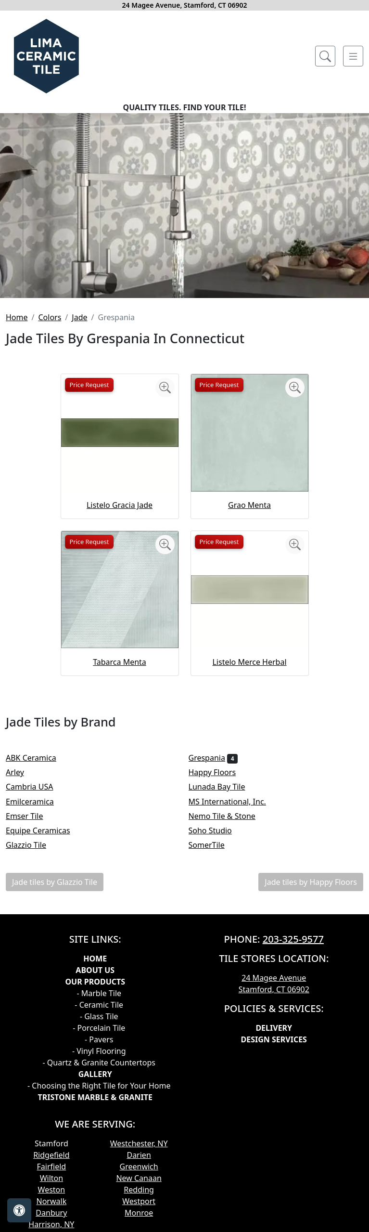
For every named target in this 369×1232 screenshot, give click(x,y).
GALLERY (95, 1074)
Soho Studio (217, 830)
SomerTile (213, 845)
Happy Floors (219, 772)
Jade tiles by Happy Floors (311, 882)
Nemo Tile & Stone (230, 816)
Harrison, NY (51, 1224)
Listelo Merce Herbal (249, 662)
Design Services (274, 1039)
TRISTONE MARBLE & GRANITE (95, 1097)
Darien (139, 1155)
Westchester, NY (139, 1143)
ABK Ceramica (37, 757)
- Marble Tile (98, 993)
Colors (49, 317)
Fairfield (51, 1166)
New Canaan (138, 1178)
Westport (138, 1201)
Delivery (273, 1028)
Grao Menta (249, 505)
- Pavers (99, 1039)
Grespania (213, 757)
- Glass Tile (99, 1016)
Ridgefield (51, 1155)
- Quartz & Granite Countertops (99, 1062)
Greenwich (139, 1166)
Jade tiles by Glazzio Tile (54, 882)
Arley (21, 772)
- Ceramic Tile (99, 1004)
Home (17, 317)
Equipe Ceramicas (44, 830)
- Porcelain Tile (99, 1028)
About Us (95, 970)
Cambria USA (36, 786)
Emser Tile (31, 816)
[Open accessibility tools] (19, 1210)
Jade (79, 317)
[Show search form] (325, 56)
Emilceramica (36, 801)
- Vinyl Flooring (99, 1051)
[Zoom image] (165, 387)
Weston (51, 1189)
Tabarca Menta (119, 662)
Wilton (51, 1178)
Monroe (139, 1212)
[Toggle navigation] (353, 56)
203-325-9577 (293, 939)
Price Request (89, 384)
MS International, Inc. (234, 801)
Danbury (51, 1212)
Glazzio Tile (32, 845)
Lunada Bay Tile (225, 786)
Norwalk (52, 1201)
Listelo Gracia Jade (120, 505)
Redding (139, 1189)
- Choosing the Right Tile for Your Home (98, 1085)
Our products (95, 981)
